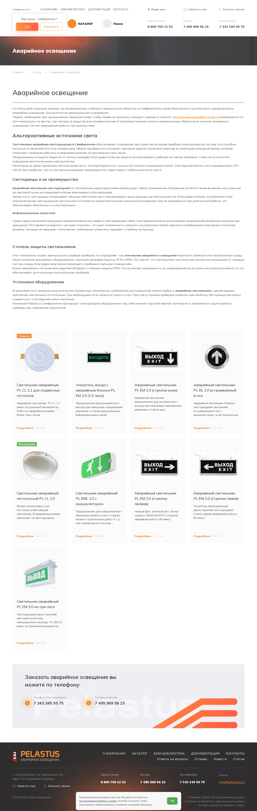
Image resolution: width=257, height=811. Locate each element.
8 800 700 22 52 (160, 27)
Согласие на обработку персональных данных (215, 801)
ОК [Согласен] (172, 800)
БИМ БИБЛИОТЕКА (73, 9)
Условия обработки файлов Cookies (221, 805)
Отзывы (201, 759)
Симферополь (21, 9)
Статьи (239, 759)
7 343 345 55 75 (232, 27)
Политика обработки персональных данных (216, 797)
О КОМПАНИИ (48, 9)
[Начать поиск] (108, 23)
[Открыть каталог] (80, 23)
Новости (220, 759)
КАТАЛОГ (139, 753)
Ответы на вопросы (172, 759)
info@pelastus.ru (232, 782)
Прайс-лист (158, 9)
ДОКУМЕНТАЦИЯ (99, 9)
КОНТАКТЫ (121, 9)
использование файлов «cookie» (98, 800)
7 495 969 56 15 (196, 27)
